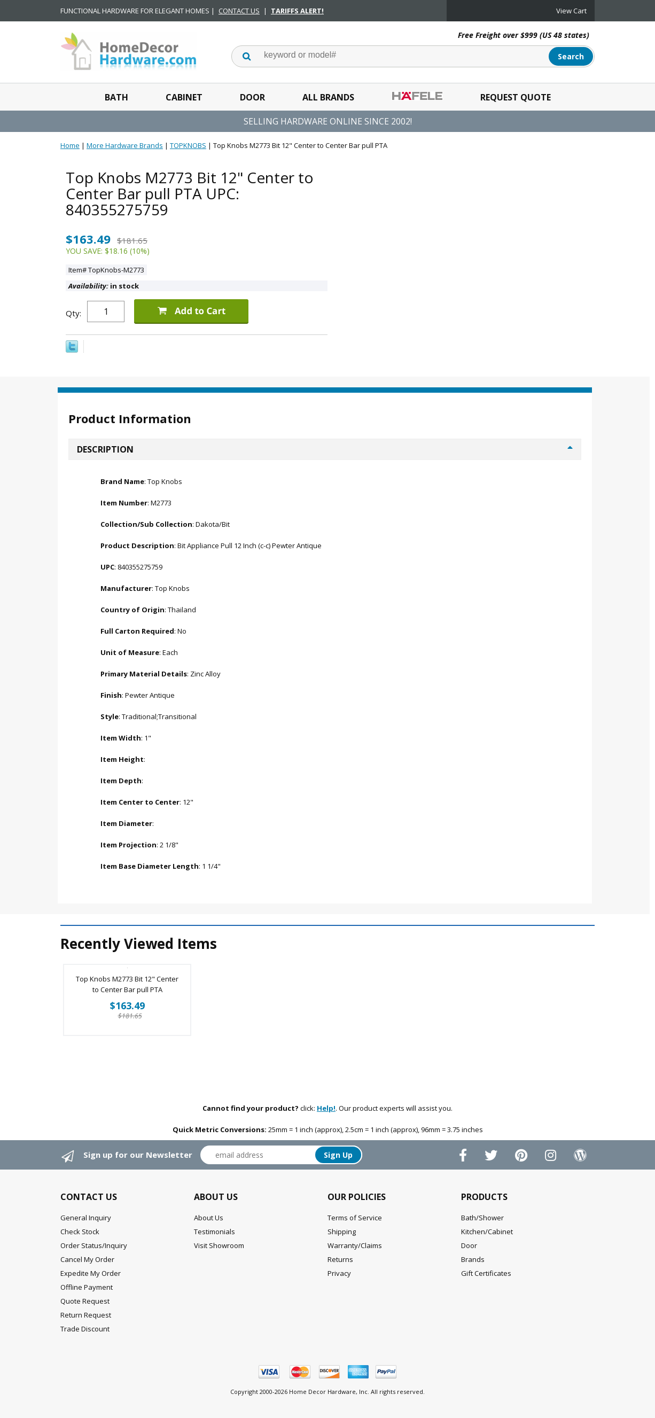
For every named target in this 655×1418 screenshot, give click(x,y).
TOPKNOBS (188, 145)
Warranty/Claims (355, 1245)
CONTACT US (239, 10)
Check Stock (79, 1231)
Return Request (85, 1315)
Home (70, 145)
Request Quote (515, 97)
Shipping (342, 1231)
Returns (340, 1259)
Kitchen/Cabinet (487, 1231)
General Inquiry (85, 1217)
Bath (116, 97)
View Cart (571, 10)
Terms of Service (355, 1217)
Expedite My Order (90, 1273)
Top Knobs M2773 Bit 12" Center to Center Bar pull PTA (127, 984)
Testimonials (214, 1231)
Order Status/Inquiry (93, 1245)
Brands (473, 1259)
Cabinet (184, 97)
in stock (103, 286)
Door (252, 97)
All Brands (328, 97)
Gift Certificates (486, 1273)
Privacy (339, 1273)
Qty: (73, 313)
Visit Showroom (219, 1245)
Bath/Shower (482, 1217)
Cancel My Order (87, 1259)
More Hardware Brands (125, 145)
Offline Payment (86, 1287)
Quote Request (85, 1301)
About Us (208, 1217)
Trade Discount (85, 1329)
